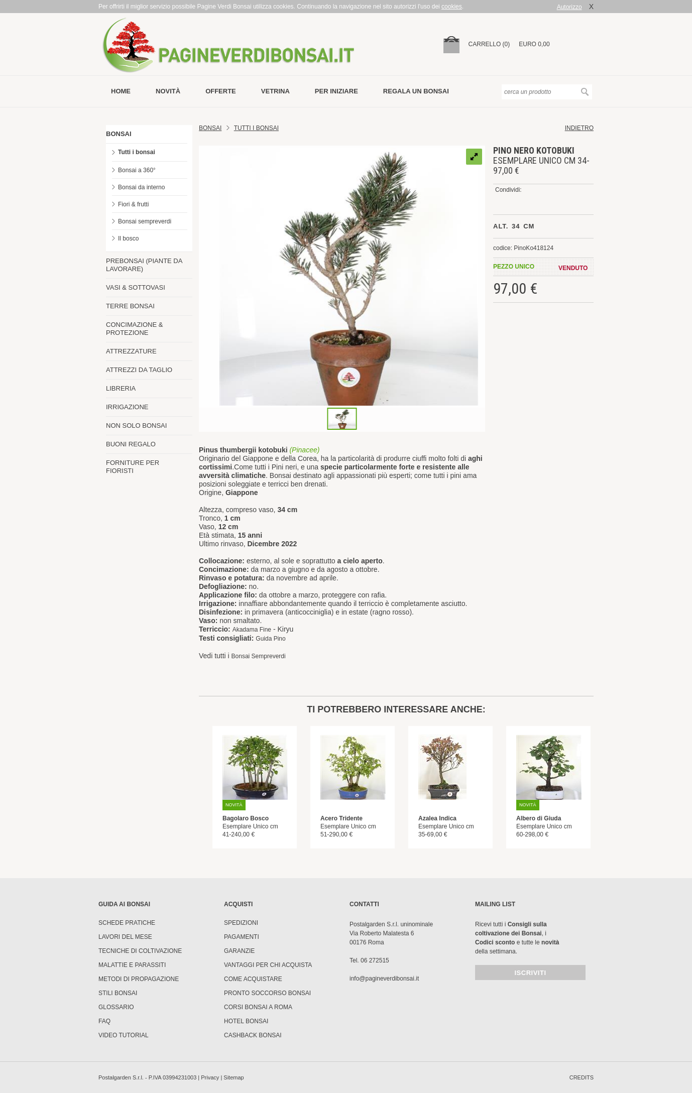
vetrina (275, 91)
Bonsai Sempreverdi (259, 656)
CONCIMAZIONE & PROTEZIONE (134, 328)
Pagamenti (241, 936)
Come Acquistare (253, 979)
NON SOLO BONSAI (136, 425)
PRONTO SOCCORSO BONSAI (267, 993)
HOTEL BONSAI (246, 1021)
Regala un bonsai (416, 91)
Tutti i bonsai (136, 152)
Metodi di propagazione (138, 979)
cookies (451, 6)
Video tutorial (123, 1035)
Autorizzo (569, 7)
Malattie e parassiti (132, 964)
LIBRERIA (121, 388)
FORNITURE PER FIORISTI (132, 466)
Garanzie (239, 950)
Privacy (210, 1077)
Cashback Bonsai (253, 1035)
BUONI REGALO (131, 444)
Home (121, 91)
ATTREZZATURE (131, 351)
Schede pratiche (126, 922)
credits (581, 1077)
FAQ (104, 1021)
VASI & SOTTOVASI (135, 287)
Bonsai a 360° (137, 170)
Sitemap (233, 1077)
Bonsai (210, 128)
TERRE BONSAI (130, 306)
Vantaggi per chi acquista (268, 964)
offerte (220, 91)
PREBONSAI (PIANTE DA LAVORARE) (144, 265)
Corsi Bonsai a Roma (258, 1007)
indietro (579, 128)
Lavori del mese (125, 936)
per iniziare (336, 91)
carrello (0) (489, 44)
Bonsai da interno (141, 187)
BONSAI (119, 134)
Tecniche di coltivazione (140, 950)
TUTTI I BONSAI (256, 128)
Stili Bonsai (117, 993)
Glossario (116, 1007)
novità (168, 91)
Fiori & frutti (133, 204)
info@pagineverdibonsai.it (384, 978)
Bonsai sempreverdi (144, 221)
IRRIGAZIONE (127, 407)
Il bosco (128, 238)
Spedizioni (241, 922)
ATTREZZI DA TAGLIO (139, 370)
